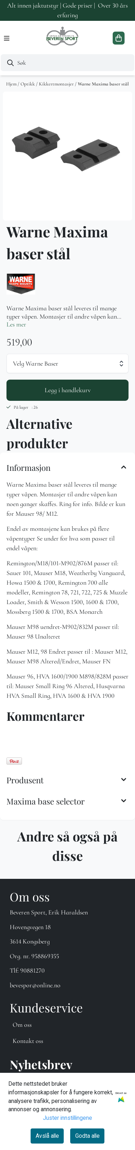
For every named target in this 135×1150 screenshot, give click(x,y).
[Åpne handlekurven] (119, 38)
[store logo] (62, 38)
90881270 (32, 970)
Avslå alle (47, 1135)
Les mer (16, 324)
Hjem (12, 84)
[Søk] (67, 62)
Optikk (28, 84)
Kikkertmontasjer (57, 84)
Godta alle (87, 1135)
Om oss (22, 1025)
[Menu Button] (7, 38)
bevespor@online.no (35, 985)
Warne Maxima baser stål (103, 84)
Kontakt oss (28, 1041)
